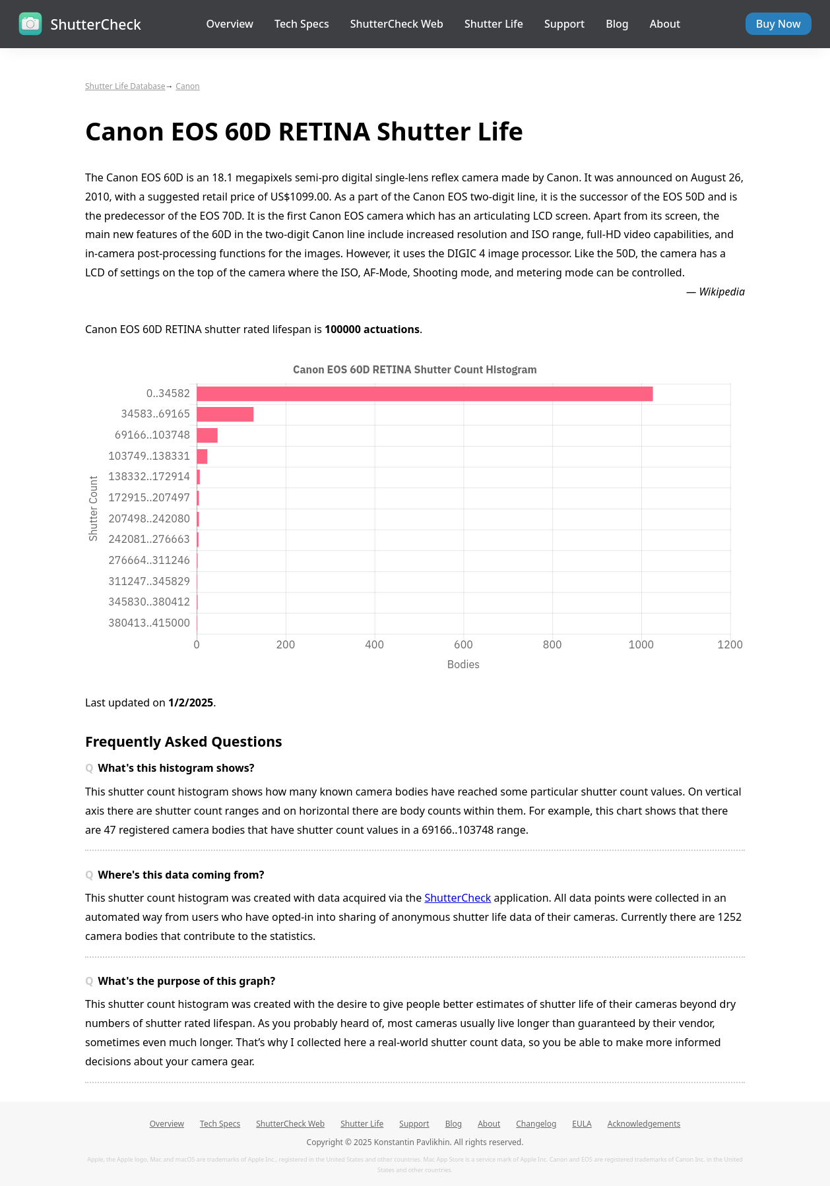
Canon (187, 86)
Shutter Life (493, 23)
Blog (617, 23)
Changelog (536, 1123)
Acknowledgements (644, 1123)
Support (564, 23)
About (665, 23)
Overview (230, 23)
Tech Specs (301, 23)
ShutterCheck (457, 897)
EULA (581, 1123)
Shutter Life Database (125, 86)
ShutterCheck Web (396, 23)
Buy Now (778, 23)
